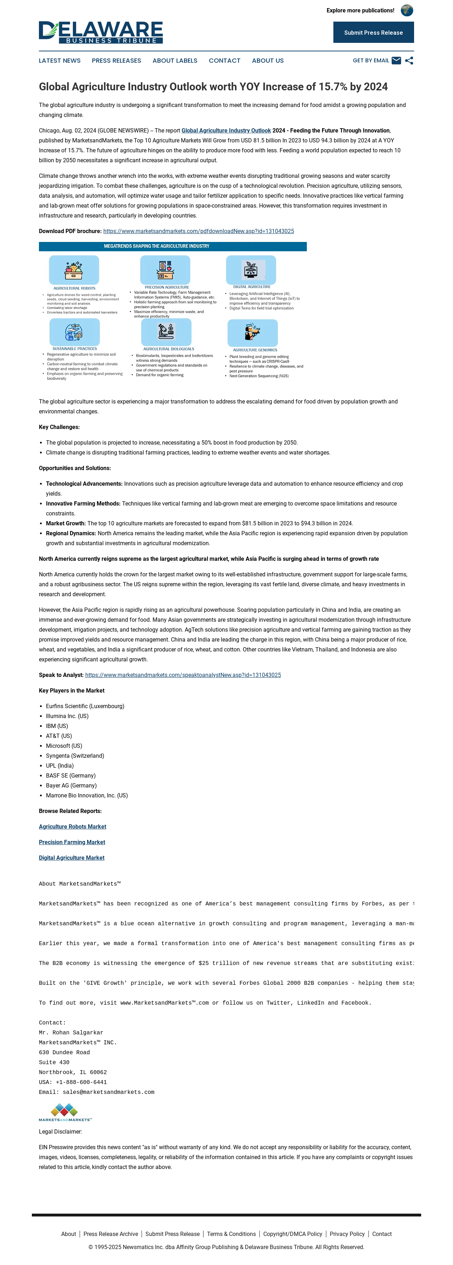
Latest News (60, 60)
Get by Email (377, 61)
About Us (268, 60)
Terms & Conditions (231, 1234)
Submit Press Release (172, 1234)
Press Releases (116, 60)
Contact (225, 60)
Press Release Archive (111, 1234)
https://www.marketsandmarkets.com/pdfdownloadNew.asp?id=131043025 (198, 231)
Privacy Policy (347, 1234)
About (68, 1234)
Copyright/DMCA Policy (292, 1234)
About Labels (175, 60)
